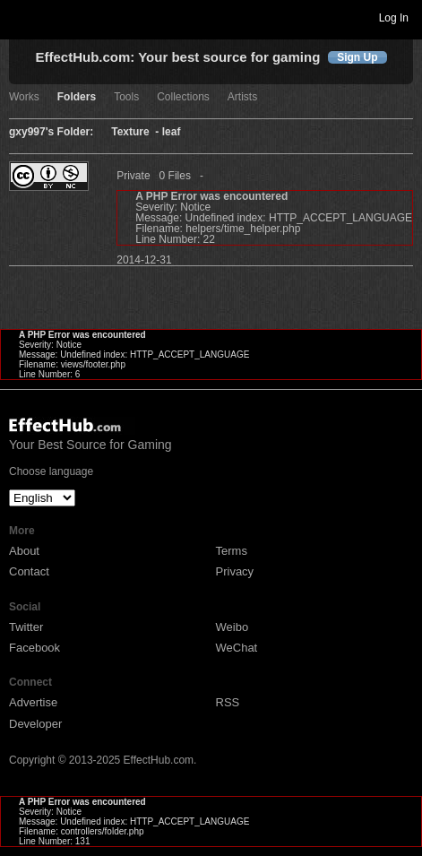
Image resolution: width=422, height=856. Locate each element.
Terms (231, 551)
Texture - (136, 132)
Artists (242, 97)
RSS (228, 702)
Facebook (34, 647)
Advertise (33, 702)
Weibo (232, 627)
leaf (171, 132)
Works (24, 97)
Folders (76, 97)
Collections (183, 97)
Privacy (235, 571)
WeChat (237, 647)
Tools (126, 97)
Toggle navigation (21, 17)
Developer (35, 724)
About (24, 551)
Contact (29, 571)
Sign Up (357, 57)
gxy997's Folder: (51, 132)
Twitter (26, 627)
